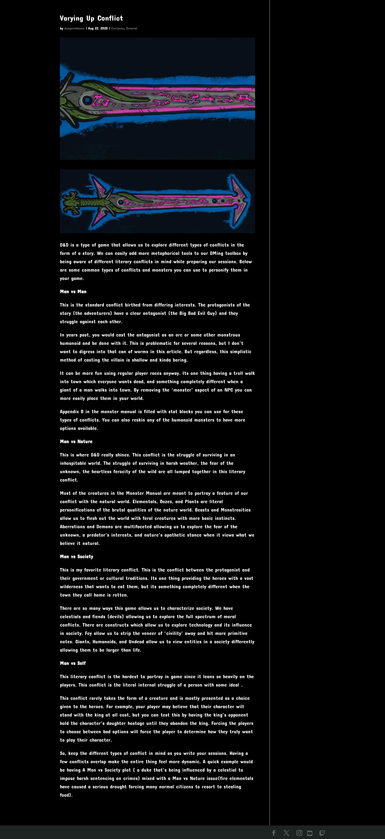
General (131, 28)
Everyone (117, 28)
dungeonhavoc (74, 28)
